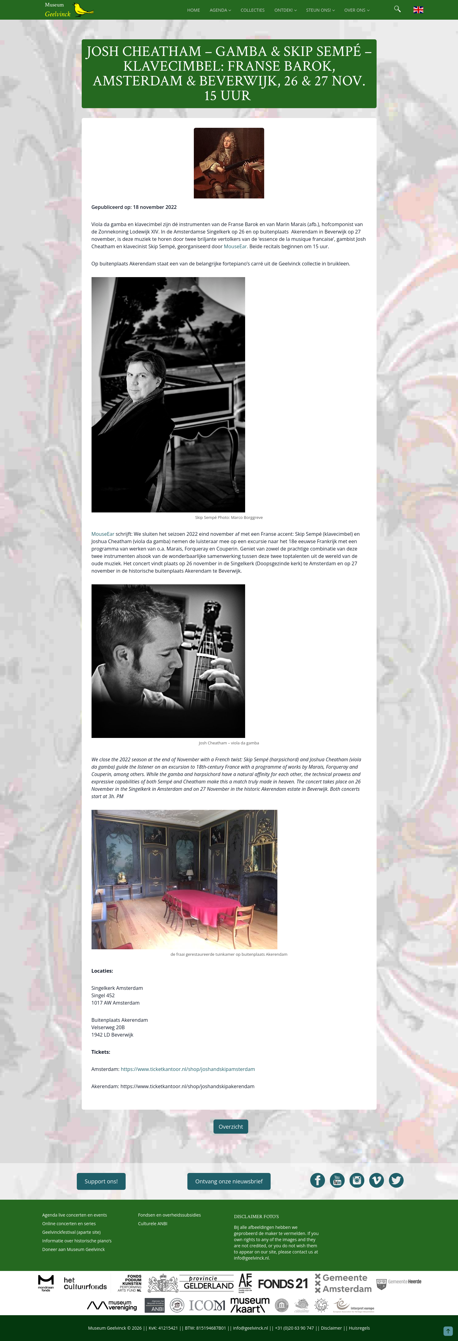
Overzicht (231, 1126)
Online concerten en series (69, 1223)
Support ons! (101, 1181)
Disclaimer (331, 1328)
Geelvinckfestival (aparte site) (71, 1232)
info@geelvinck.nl (251, 1258)
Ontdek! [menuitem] (285, 10)
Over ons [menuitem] (356, 10)
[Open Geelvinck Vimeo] (376, 1180)
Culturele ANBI (152, 1223)
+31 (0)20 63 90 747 (294, 1328)
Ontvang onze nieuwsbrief (229, 1181)
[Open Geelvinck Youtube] (337, 1180)
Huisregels (359, 1328)
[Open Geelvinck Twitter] (396, 1180)
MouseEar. (235, 246)
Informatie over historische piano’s (77, 1241)
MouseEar (104, 534)
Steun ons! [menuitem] (320, 10)
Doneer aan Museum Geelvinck (73, 1249)
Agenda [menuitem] (220, 10)
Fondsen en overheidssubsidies (169, 1215)
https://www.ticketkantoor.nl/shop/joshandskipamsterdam (188, 1069)
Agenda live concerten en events (74, 1215)
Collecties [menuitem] (252, 10)
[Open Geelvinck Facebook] (317, 1180)
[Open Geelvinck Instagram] (357, 1180)
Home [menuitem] (193, 10)
